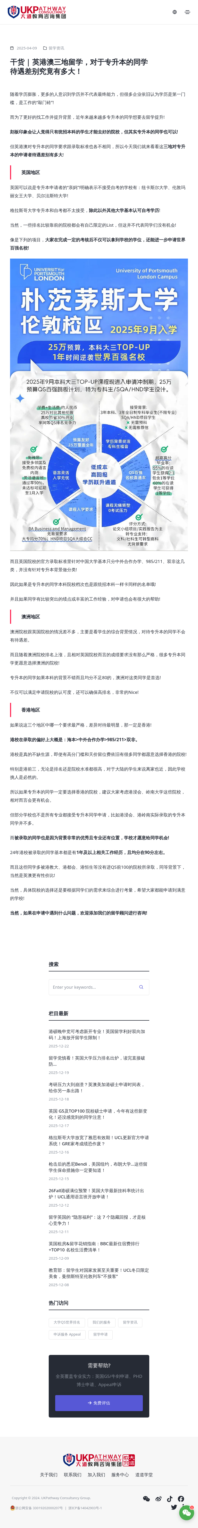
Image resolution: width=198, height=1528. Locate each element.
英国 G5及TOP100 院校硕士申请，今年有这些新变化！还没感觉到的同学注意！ (98, 1114)
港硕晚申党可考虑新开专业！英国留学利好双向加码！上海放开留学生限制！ (97, 1034)
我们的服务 (102, 1322)
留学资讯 (56, 47)
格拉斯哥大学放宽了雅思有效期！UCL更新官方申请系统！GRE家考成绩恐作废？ (99, 1140)
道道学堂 (144, 1475)
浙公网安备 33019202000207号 (36, 1507)
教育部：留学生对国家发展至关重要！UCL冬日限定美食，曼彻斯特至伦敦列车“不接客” (99, 1273)
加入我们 (96, 1475)
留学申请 (100, 1334)
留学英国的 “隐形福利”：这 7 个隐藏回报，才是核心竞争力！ (97, 1220)
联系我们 (72, 1475)
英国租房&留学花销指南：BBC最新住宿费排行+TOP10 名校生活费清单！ (94, 1247)
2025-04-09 (27, 47)
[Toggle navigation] (187, 12)
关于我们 (48, 1475)
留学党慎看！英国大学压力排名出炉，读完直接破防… (97, 1061)
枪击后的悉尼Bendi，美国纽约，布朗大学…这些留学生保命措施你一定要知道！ (98, 1167)
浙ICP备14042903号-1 (85, 1508)
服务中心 (120, 1475)
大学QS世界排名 (67, 1322)
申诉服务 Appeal (67, 1334)
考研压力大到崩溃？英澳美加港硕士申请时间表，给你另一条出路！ (97, 1087)
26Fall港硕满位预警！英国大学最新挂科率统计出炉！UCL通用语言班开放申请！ (96, 1194)
